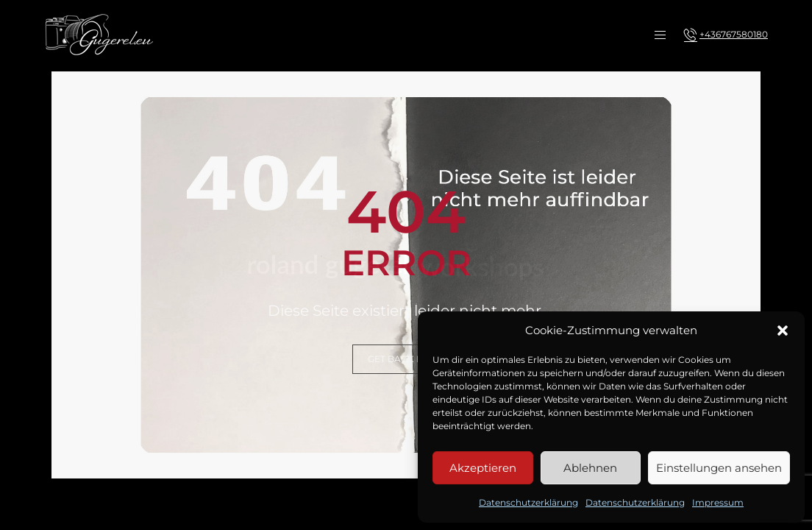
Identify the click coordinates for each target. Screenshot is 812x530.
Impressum (718, 502)
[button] (782, 330)
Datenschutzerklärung (528, 502)
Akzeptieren (482, 468)
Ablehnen (590, 468)
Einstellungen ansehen (719, 468)
